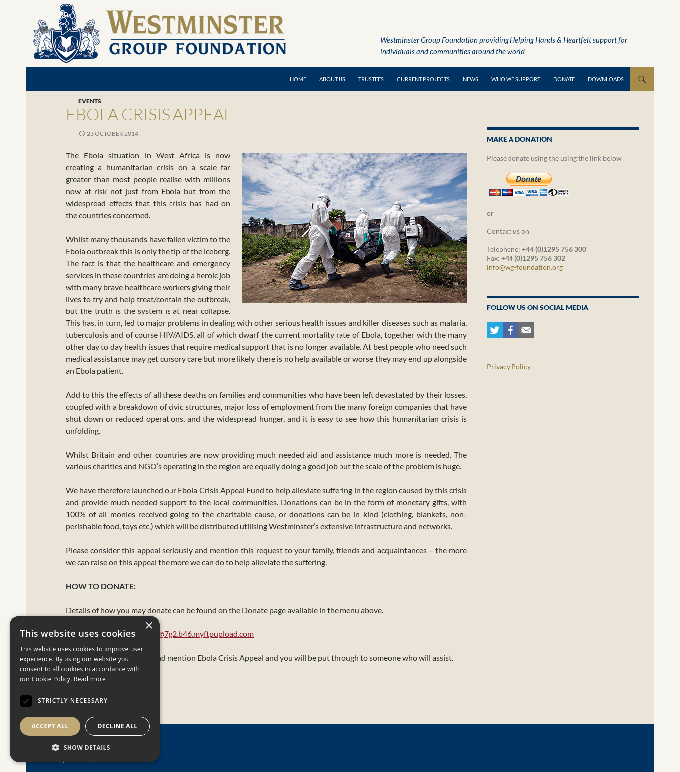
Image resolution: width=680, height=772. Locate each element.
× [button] (148, 626)
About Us (332, 79)
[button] (85, 747)
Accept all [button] (50, 726)
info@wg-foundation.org (525, 267)
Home (298, 79)
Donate (564, 79)
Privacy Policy (509, 366)
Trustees (371, 79)
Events (89, 101)
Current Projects (423, 79)
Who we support (515, 79)
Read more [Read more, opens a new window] (90, 679)
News (470, 79)
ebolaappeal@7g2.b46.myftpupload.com (185, 633)
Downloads (606, 79)
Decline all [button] (118, 726)
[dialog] (85, 689)
